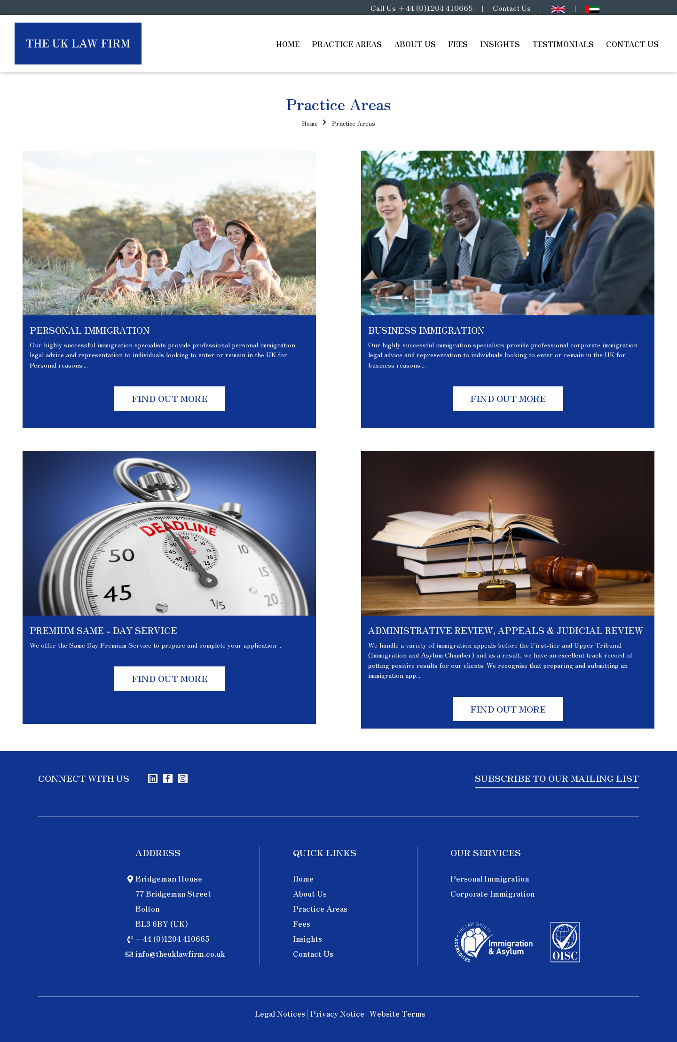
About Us (415, 43)
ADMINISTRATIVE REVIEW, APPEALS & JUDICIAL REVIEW (506, 630)
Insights (500, 43)
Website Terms (397, 1014)
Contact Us (512, 7)
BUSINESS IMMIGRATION (426, 330)
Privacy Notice (337, 1014)
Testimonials (563, 43)
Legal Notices (280, 1014)
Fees (458, 43)
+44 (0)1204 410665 (435, 7)
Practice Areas (347, 43)
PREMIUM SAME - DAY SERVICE (103, 630)
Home (287, 43)
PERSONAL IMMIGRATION (90, 330)
